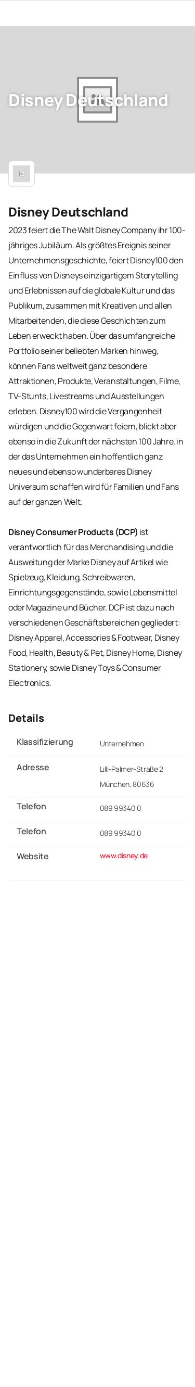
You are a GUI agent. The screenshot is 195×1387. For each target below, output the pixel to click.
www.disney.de (124, 855)
